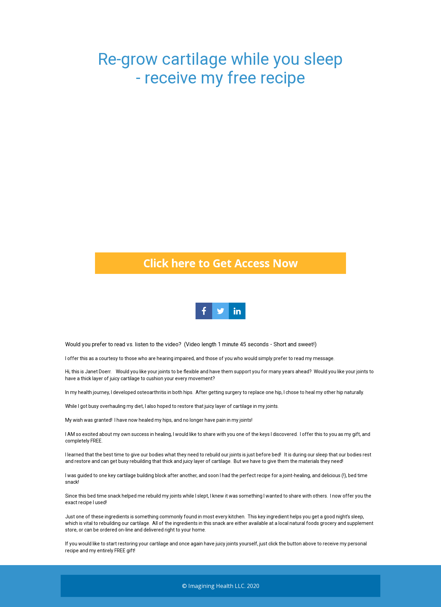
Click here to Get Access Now (220, 263)
